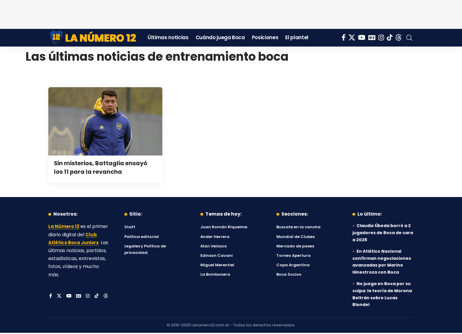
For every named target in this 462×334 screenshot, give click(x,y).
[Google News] (372, 37)
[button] (409, 38)
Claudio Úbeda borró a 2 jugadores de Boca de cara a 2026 (382, 233)
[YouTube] (362, 37)
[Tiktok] (389, 37)
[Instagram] (381, 37)
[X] (352, 37)
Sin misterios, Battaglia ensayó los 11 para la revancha (105, 167)
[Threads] (398, 37)
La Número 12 (64, 226)
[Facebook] (343, 37)
